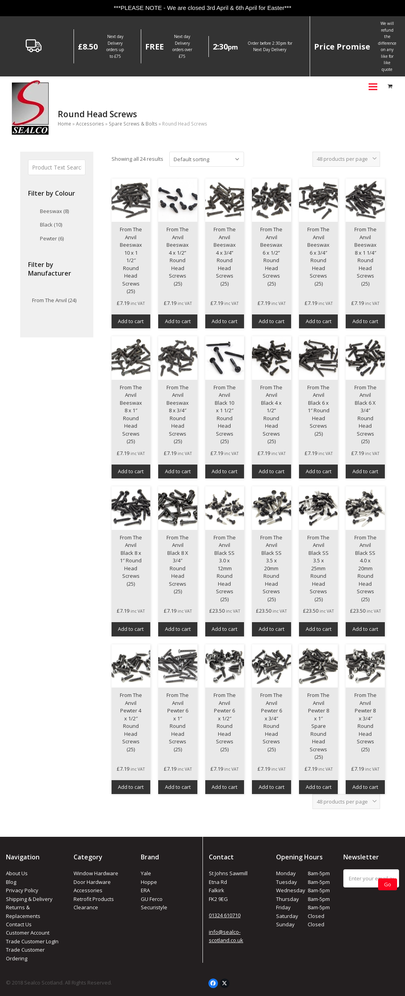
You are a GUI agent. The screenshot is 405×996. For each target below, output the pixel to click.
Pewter (52, 238)
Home (64, 123)
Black (51, 224)
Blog (11, 882)
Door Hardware (92, 882)
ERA (145, 890)
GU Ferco (152, 899)
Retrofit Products (94, 899)
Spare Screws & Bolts (133, 123)
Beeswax (54, 211)
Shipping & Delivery (29, 899)
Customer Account (27, 932)
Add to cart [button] (131, 321)
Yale (146, 873)
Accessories (90, 123)
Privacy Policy (22, 890)
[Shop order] (207, 159)
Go (387, 884)
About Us (17, 873)
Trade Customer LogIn (32, 941)
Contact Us (19, 924)
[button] (373, 86)
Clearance (86, 907)
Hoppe (149, 882)
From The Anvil (54, 300)
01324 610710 (224, 915)
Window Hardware (96, 873)
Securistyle (154, 907)
